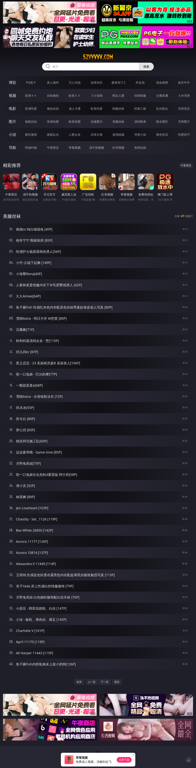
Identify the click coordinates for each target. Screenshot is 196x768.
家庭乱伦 (53, 135)
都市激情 (31, 135)
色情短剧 (140, 148)
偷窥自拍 (31, 122)
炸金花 (140, 82)
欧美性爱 (97, 109)
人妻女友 (75, 135)
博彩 (12, 82)
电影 (12, 108)
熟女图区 (162, 122)
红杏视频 (118, 148)
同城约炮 (31, 148)
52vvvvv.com (98, 57)
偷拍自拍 (53, 109)
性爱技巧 (184, 135)
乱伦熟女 (162, 109)
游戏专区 (97, 82)
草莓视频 (75, 148)
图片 (12, 121)
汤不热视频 (96, 148)
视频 (12, 95)
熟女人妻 (118, 95)
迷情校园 (118, 135)
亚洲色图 (53, 122)
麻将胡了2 (118, 82)
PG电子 (31, 82)
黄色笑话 (162, 135)
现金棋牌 (162, 82)
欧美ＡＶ (75, 95)
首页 (79, 682)
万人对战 (75, 82)
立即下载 (124, 759)
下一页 (105, 682)
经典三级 (140, 109)
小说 (12, 134)
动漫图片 (97, 122)
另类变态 (184, 109)
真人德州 (53, 82)
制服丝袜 (118, 109)
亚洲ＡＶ (31, 95)
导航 (12, 147)
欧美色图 (75, 122)
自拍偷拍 (53, 95)
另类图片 (184, 122)
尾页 (116, 682)
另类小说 (140, 135)
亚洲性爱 (31, 109)
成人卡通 (75, 109)
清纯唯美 (140, 122)
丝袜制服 (140, 95)
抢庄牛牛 (184, 82)
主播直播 (162, 95)
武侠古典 (97, 135)
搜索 (146, 66)
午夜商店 (53, 148)
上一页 (91, 682)
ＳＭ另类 (184, 95)
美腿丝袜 (118, 122)
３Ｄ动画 (97, 95)
